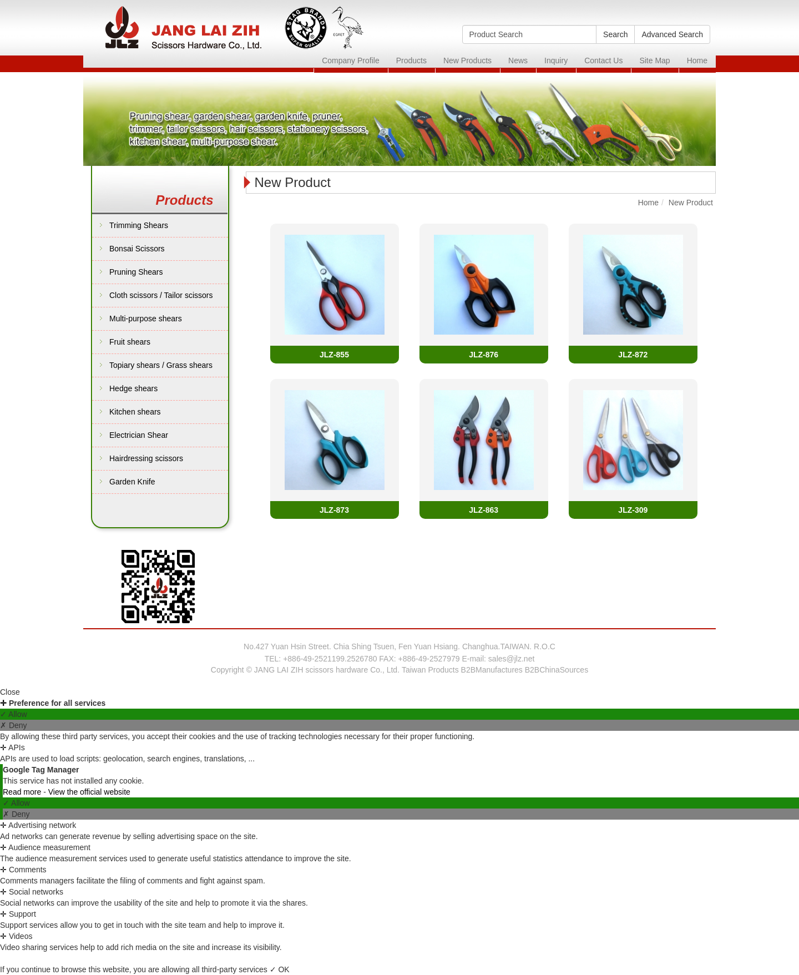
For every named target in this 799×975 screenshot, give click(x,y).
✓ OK (280, 969)
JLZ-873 (334, 510)
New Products (467, 60)
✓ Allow (13, 714)
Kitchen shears (135, 411)
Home (697, 60)
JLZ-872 (633, 354)
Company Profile (351, 60)
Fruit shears (129, 341)
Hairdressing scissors (146, 458)
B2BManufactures (492, 669)
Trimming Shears (138, 225)
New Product (691, 202)
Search (615, 34)
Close (10, 692)
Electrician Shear (138, 435)
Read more (23, 791)
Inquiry (556, 60)
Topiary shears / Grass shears (161, 365)
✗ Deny (13, 725)
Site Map (654, 60)
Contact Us (603, 60)
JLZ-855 (334, 354)
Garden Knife (132, 481)
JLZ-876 (483, 354)
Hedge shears (133, 388)
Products (411, 60)
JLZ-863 (483, 510)
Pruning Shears (136, 271)
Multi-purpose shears (145, 318)
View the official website (89, 791)
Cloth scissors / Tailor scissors (161, 295)
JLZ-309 (633, 510)
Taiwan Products (430, 669)
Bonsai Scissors (137, 248)
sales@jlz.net (511, 658)
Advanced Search (672, 34)
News (518, 60)
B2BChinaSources (556, 669)
